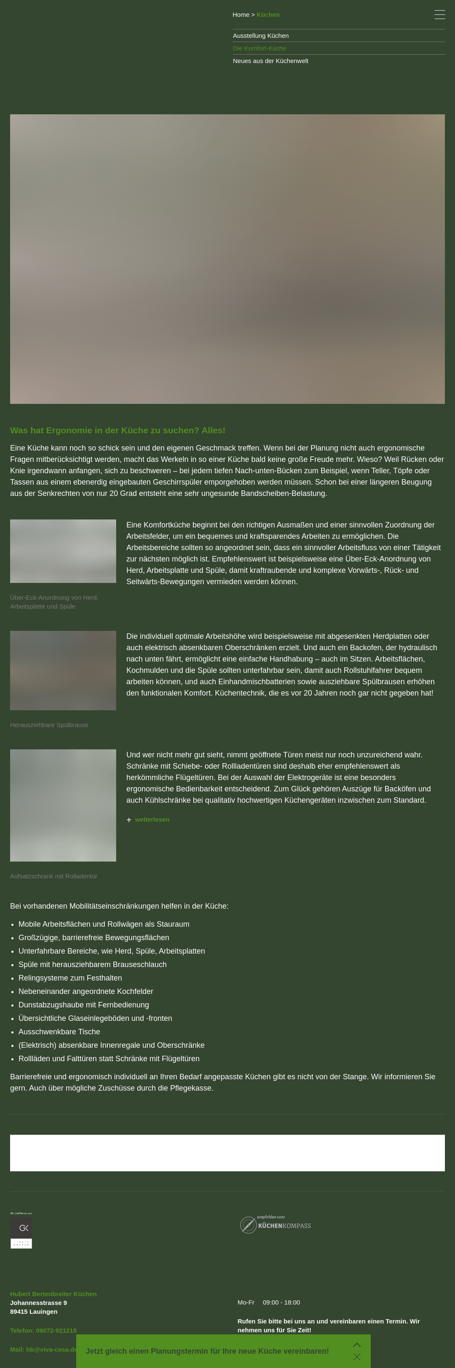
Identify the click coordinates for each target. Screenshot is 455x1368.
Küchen (268, 14)
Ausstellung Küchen (261, 35)
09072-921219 (56, 1330)
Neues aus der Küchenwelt (271, 60)
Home (241, 14)
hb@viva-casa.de (51, 1349)
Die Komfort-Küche (260, 48)
